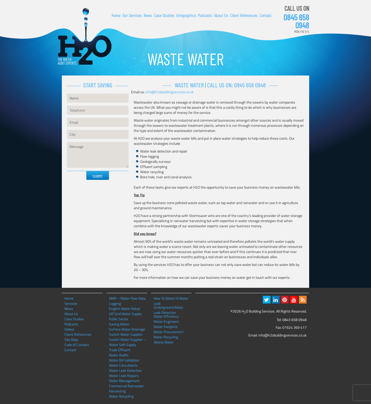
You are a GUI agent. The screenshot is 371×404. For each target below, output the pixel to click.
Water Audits (119, 355)
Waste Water (164, 342)
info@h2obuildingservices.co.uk (170, 92)
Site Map (71, 339)
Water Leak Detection (125, 370)
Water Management (124, 380)
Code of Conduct (76, 344)
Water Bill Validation (124, 360)
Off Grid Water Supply (125, 313)
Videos (69, 329)
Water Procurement (168, 331)
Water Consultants (123, 365)
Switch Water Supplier (125, 334)
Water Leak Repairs (124, 375)
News (148, 15)
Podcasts (205, 15)
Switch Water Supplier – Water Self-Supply (127, 342)
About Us (221, 15)
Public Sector (118, 319)
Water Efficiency (166, 316)
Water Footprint (166, 326)
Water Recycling (121, 396)
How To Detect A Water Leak (171, 298)
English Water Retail (124, 308)
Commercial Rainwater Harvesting (126, 388)
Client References (244, 15)
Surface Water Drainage (127, 329)
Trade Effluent (119, 349)
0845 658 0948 (296, 21)
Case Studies (164, 15)
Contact (265, 15)
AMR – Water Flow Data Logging (127, 301)
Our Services (132, 15)
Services (70, 303)
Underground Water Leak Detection (168, 307)
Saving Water (119, 324)
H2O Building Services (85, 36)
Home (116, 15)
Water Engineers (166, 321)
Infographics (186, 15)
